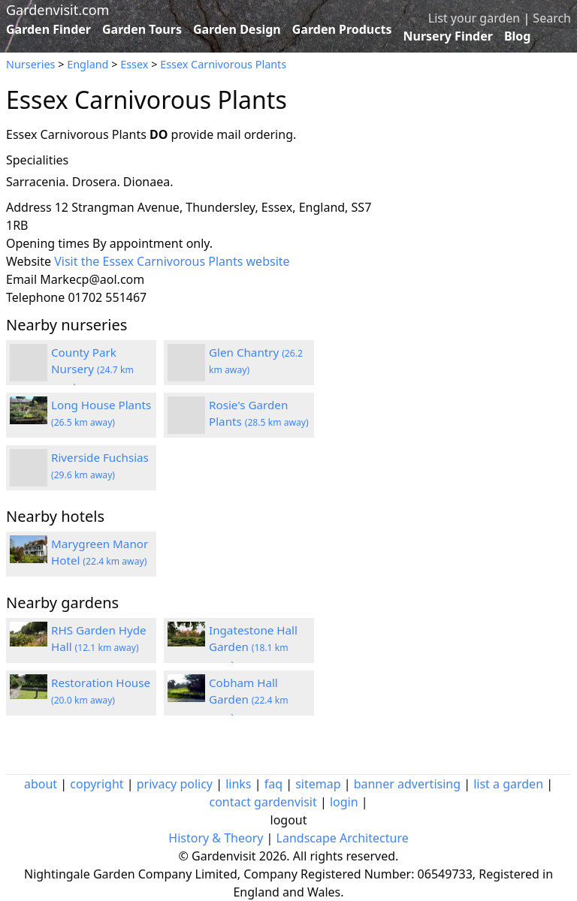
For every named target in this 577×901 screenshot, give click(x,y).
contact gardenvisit (262, 802)
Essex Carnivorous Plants (223, 64)
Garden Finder (48, 29)
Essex (134, 64)
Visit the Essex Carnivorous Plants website (171, 261)
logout (288, 820)
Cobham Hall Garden (248, 700)
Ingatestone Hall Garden (253, 647)
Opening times (47, 243)
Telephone (35, 297)
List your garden (474, 18)
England (87, 64)
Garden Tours (142, 29)
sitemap (317, 784)
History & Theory (215, 838)
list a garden (508, 784)
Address (29, 207)
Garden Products (342, 29)
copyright (96, 784)
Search (552, 18)
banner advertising (407, 784)
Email (21, 279)
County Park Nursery (92, 369)
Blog (517, 36)
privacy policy (175, 784)
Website (28, 261)
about (40, 784)
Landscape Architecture (342, 838)
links (238, 784)
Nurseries (30, 64)
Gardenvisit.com (57, 10)
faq (273, 784)
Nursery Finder (448, 36)
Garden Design (237, 29)
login (344, 802)
